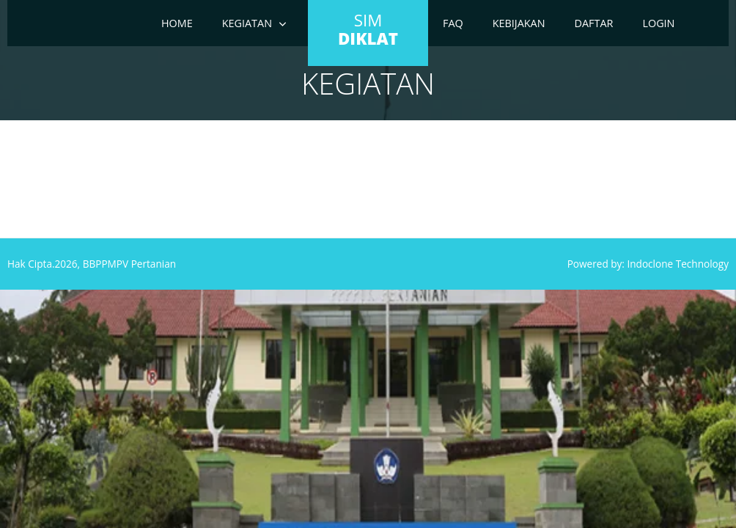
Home (177, 23)
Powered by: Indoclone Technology (648, 264)
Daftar (594, 23)
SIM (368, 29)
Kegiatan (247, 23)
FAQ (453, 23)
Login (658, 23)
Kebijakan (519, 23)
